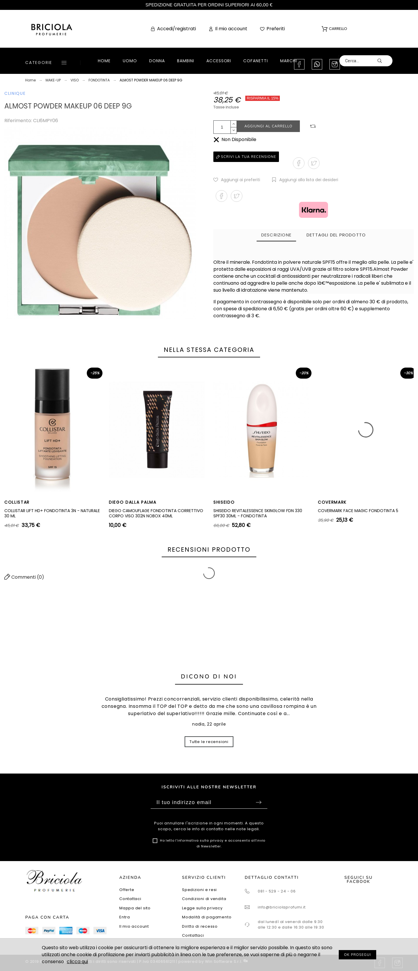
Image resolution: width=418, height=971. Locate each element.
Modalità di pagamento (206, 917)
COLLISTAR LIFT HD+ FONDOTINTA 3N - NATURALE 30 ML (52, 513)
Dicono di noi (209, 676)
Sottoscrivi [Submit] (259, 802)
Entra (124, 917)
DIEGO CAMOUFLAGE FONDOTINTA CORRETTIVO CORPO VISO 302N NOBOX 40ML (156, 513)
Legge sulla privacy (202, 908)
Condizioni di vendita (204, 898)
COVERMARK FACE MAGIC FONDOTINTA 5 (358, 511)
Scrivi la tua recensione (246, 156)
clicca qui (77, 961)
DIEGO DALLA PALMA (132, 502)
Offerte (126, 889)
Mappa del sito (135, 908)
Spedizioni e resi (199, 889)
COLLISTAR (17, 502)
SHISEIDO (224, 502)
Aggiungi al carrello (268, 126)
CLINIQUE (15, 93)
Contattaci (130, 898)
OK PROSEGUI (357, 954)
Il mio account (134, 926)
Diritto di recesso (200, 926)
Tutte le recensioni (209, 741)
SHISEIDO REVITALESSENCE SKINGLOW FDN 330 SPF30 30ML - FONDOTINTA (257, 513)
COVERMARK (332, 502)
